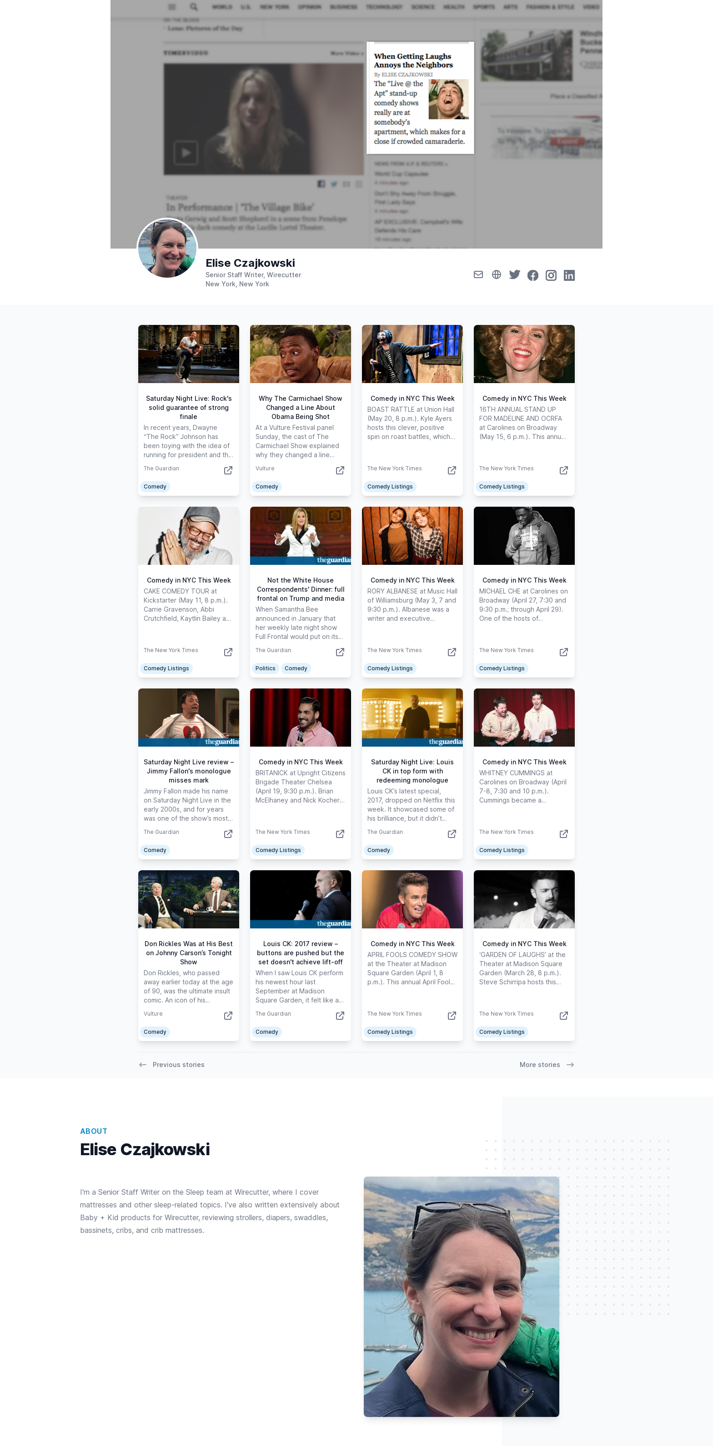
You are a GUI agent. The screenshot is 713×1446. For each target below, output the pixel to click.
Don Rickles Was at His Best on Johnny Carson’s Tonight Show (189, 953)
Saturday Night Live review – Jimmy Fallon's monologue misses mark (189, 771)
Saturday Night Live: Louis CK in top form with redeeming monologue (412, 771)
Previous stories (171, 1064)
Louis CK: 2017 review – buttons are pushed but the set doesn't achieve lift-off (300, 953)
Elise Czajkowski (250, 262)
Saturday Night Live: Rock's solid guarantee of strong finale (189, 407)
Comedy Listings (390, 486)
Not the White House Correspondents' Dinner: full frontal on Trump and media (301, 589)
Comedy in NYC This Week (413, 398)
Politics (266, 668)
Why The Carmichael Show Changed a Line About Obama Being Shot (300, 407)
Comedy (155, 486)
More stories (547, 1064)
